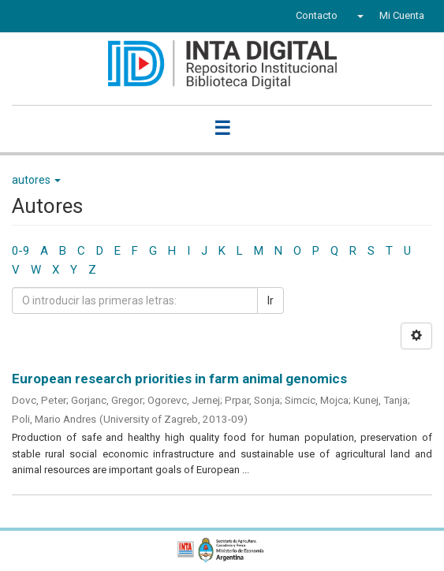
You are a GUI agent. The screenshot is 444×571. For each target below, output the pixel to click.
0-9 (20, 251)
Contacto (317, 15)
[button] (358, 16)
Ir (270, 300)
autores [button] (36, 180)
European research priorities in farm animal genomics (179, 378)
